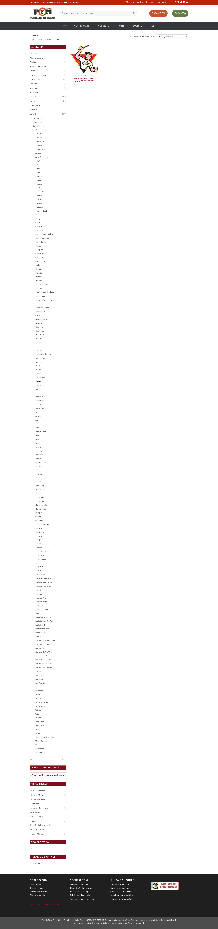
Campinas (39, 230)
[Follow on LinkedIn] (184, 2)
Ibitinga (38, 338)
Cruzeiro (39, 269)
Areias (33, 62)
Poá (36, 563)
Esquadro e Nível (38, 799)
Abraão (33, 53)
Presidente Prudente (43, 582)
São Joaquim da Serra (43, 656)
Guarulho (39, 327)
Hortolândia (40, 335)
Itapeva (38, 362)
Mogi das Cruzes (41, 482)
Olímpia (38, 512)
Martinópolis (40, 462)
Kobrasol (34, 92)
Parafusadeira (36, 816)
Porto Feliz (39, 567)
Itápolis (38, 373)
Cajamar (38, 226)
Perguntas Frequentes (120, 884)
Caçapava (39, 219)
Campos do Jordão (42, 238)
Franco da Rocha (42, 311)
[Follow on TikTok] (181, 2)
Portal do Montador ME (136, 923)
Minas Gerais (38, 122)
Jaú (36, 420)
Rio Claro (39, 605)
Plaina (33, 821)
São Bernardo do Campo (45, 640)
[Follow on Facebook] (175, 2)
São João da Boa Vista (43, 652)
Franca (38, 304)
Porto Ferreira (41, 571)
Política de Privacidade (39, 891)
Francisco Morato (42, 308)
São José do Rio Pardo (44, 660)
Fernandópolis (41, 296)
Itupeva (38, 393)
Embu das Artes (41, 284)
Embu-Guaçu (40, 288)
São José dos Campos (43, 667)
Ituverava (39, 397)
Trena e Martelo (37, 834)
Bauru (37, 188)
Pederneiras (40, 532)
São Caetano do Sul (42, 644)
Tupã (37, 729)
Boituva (38, 203)
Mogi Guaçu (40, 486)
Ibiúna (38, 342)
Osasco (38, 516)
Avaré (37, 172)
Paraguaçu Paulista (42, 524)
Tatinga (38, 710)
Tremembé (39, 721)
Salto (37, 613)
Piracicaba (39, 555)
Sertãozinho (40, 687)
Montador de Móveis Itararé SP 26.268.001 (84, 79)
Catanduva (39, 257)
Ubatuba (38, 733)
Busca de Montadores (119, 888)
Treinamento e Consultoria (121, 899)
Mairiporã (39, 455)
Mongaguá (39, 493)
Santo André (40, 632)
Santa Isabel (40, 625)
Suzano (38, 698)
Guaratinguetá (41, 319)
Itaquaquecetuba (42, 377)
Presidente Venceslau (43, 586)
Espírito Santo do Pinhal (44, 292)
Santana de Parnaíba (43, 629)
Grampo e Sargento (39, 808)
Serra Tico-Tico (37, 829)
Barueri (38, 180)
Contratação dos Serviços (81, 888)
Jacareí (38, 404)
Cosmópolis (40, 261)
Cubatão (38, 273)
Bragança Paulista (42, 211)
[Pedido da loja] (172, 36)
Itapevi (38, 366)
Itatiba (38, 385)
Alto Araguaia (36, 58)
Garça (37, 315)
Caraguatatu (40, 249)
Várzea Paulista (41, 741)
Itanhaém (39, 350)
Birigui (38, 199)
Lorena (38, 443)
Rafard (38, 590)
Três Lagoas (39, 725)
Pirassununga (40, 559)
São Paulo (47, 39)
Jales (37, 412)
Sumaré (38, 694)
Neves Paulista (41, 505)
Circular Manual (37, 795)
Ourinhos (39, 520)
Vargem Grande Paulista (44, 737)
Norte (122, 26)
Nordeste (104, 26)
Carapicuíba (40, 253)
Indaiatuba (39, 346)
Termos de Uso (36, 888)
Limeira (38, 435)
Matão (38, 466)
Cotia (37, 265)
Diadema (39, 277)
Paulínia (38, 528)
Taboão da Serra (41, 702)
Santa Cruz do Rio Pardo (45, 621)
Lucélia (38, 447)
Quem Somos (35, 884)
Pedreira (38, 536)
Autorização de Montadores (82, 899)
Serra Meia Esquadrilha (40, 825)
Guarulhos (39, 331)
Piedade (38, 547)
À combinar (35, 863)
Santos (38, 636)
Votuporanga (40, 752)
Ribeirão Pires (40, 598)
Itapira (38, 369)
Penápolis (39, 540)
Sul (153, 26)
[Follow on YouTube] (187, 2)
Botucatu (39, 207)
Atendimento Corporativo (121, 895)
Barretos (38, 176)
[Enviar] (134, 13)
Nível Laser (35, 812)
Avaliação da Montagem (80, 891)
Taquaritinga (40, 706)
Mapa (64, 26)
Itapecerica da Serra (43, 354)
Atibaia (38, 168)
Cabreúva (39, 215)
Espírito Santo (38, 118)
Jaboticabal (39, 400)
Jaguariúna (39, 408)
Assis (37, 164)
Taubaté (38, 718)
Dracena (38, 281)
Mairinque (39, 451)
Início (32, 39)
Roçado (33, 109)
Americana (39, 133)
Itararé (38, 381)
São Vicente (40, 683)
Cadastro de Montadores (121, 891)
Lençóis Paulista (41, 431)
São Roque (39, 675)
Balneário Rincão (38, 66)
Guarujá (38, 323)
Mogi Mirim (40, 489)
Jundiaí (38, 424)
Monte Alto (39, 497)
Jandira (38, 416)
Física (32, 848)
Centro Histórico (38, 75)
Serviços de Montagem (80, 884)
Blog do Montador (37, 895)
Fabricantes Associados (80, 895)
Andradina (39, 141)
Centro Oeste (82, 26)
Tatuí (37, 714)
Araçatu (38, 145)
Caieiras (38, 222)
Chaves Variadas (37, 790)
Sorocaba (39, 690)
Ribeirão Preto (41, 601)
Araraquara (40, 149)
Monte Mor (39, 501)
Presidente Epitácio (43, 578)
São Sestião (39, 679)
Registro (38, 594)
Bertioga (38, 195)
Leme (37, 427)
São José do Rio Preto (43, 663)
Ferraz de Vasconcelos (44, 300)
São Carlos (39, 648)
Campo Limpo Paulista (44, 234)
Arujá (37, 160)
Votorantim (39, 749)
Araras (38, 153)
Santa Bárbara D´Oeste (44, 617)
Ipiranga (33, 88)
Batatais (38, 184)
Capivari (38, 246)
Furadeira (34, 803)
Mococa (38, 478)
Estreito (33, 83)
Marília (38, 458)
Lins (37, 439)
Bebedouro (39, 192)
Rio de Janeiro (38, 126)
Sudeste (138, 26)
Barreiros (34, 70)
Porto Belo (35, 105)
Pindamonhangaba (42, 551)
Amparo (38, 137)
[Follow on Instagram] (178, 2)
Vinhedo (38, 745)
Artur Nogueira (41, 157)
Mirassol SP (39, 474)
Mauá (37, 470)
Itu (36, 389)
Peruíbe (38, 544)
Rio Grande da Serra (43, 609)
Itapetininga (40, 358)
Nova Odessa (40, 509)
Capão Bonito (40, 242)
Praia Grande (40, 574)
